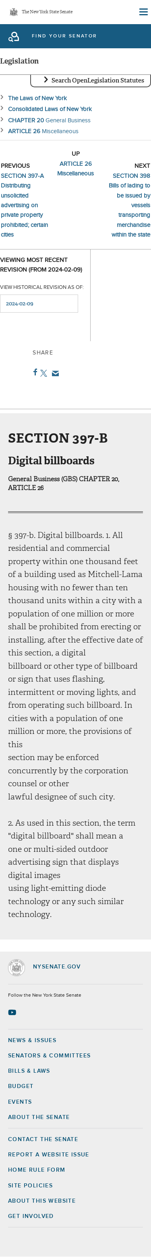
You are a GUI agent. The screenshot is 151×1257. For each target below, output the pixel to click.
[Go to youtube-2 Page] (13, 1012)
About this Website (42, 1201)
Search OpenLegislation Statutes (98, 80)
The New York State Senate (47, 12)
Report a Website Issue (48, 1155)
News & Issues (32, 1040)
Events (20, 1102)
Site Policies (30, 1186)
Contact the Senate (43, 1139)
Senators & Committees (49, 1056)
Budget (20, 1086)
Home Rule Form (37, 1170)
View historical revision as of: (42, 287)
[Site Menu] (143, 12)
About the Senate (39, 1117)
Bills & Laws (29, 1071)
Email (54, 373)
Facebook (34, 372)
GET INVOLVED (31, 1216)
